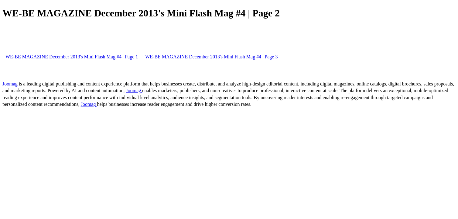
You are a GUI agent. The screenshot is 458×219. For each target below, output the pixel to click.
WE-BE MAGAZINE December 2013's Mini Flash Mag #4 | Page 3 (211, 56)
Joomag (10, 83)
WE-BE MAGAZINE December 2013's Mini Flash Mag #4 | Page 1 (71, 56)
